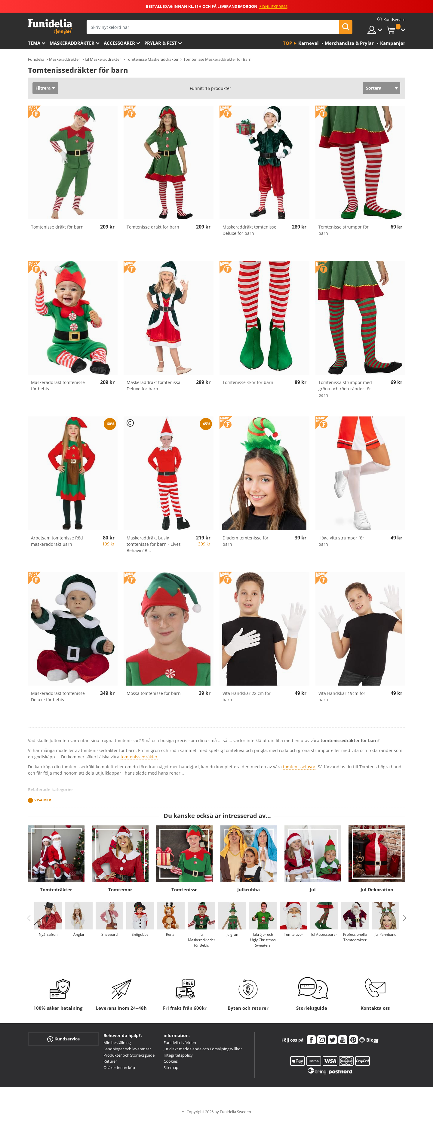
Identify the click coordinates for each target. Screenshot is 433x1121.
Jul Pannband (385, 934)
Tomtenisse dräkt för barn (57, 227)
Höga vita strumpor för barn (341, 541)
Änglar (78, 934)
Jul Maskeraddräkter (103, 59)
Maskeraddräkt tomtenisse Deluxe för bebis (58, 696)
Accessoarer (119, 43)
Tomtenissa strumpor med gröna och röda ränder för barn (345, 388)
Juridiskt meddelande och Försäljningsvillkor (203, 1049)
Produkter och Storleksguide (129, 1055)
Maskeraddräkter (72, 43)
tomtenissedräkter (139, 757)
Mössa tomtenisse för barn (154, 693)
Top (287, 43)
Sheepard (109, 934)
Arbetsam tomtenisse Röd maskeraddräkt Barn (57, 541)
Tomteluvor (293, 934)
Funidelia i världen (180, 1042)
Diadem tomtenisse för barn (246, 541)
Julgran (232, 934)
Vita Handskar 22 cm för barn (247, 696)
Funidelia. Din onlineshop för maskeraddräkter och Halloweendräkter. (50, 27)
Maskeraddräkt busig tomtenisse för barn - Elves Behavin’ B (154, 544)
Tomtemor (120, 889)
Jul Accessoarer (324, 934)
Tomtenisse (184, 889)
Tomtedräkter (56, 889)
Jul (313, 889)
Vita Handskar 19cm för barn (341, 696)
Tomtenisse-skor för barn (248, 382)
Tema (34, 43)
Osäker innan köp (119, 1067)
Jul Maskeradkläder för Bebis (201, 940)
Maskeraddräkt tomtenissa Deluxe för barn (153, 385)
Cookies (171, 1061)
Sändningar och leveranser (127, 1049)
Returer (110, 1061)
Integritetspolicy (178, 1055)
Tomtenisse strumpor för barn (343, 230)
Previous (29, 918)
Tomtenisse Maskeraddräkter (152, 59)
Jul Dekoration (377, 889)
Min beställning (117, 1042)
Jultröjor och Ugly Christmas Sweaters (262, 940)
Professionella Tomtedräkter (355, 937)
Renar (171, 934)
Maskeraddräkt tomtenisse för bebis (58, 385)
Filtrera (43, 88)
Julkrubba (248, 889)
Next (404, 918)
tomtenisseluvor (299, 766)
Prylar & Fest (160, 43)
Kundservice (63, 1039)
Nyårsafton (48, 934)
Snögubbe (140, 934)
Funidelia (36, 59)
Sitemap (171, 1067)
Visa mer (42, 800)
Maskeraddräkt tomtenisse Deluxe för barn (249, 230)
